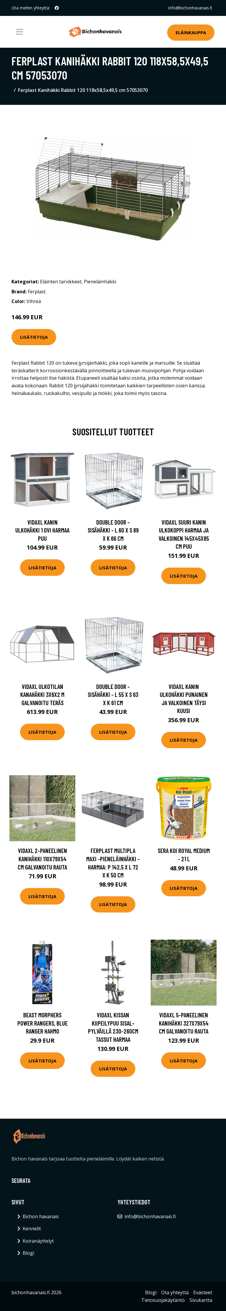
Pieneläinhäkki (100, 281)
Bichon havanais (41, 1216)
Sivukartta (201, 1300)
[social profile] (56, 8)
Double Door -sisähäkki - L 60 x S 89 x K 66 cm (113, 530)
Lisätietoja (34, 337)
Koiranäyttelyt (38, 1241)
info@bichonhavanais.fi (190, 8)
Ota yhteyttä (175, 1292)
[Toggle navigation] (19, 31)
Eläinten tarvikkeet (61, 281)
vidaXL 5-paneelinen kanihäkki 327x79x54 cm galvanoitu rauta (184, 1023)
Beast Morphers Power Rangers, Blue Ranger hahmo (42, 1023)
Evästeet (202, 1292)
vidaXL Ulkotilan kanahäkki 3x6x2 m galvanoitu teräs (42, 694)
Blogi (28, 1253)
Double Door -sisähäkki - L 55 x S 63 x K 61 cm (113, 694)
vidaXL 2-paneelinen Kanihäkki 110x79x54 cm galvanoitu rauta (42, 858)
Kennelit (32, 1228)
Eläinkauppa (191, 32)
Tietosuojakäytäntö (163, 1300)
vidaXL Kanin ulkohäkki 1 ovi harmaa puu (42, 530)
